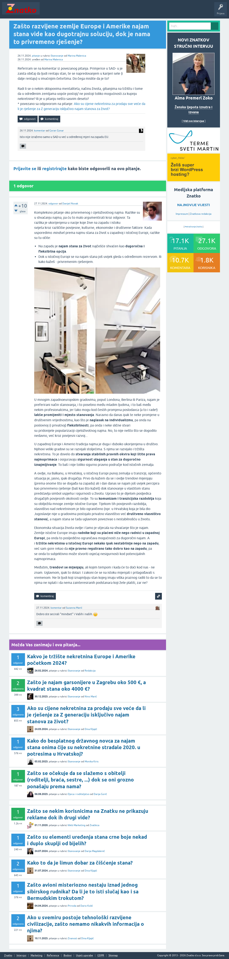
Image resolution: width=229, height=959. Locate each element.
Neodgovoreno (65, 11)
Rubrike (82, 11)
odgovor (53, 203)
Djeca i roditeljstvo (78, 794)
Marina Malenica (77, 55)
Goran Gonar (56, 130)
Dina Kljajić (91, 729)
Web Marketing (76, 825)
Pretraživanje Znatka (194, 227)
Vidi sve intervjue (193, 121)
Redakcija (90, 670)
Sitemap (113, 955)
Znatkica (94, 825)
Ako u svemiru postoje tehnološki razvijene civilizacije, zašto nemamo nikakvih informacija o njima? (85, 924)
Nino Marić (91, 696)
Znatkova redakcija (200, 213)
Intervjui (21, 955)
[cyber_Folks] (193, 151)
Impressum (182, 213)
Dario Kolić (86, 905)
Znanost (72, 938)
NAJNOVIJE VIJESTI (193, 205)
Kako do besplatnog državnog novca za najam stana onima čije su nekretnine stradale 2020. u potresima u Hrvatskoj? (83, 747)
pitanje (36, 55)
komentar (39, 130)
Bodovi (68, 955)
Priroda (72, 905)
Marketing (36, 955)
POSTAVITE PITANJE (103, 11)
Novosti (47, 11)
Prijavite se (24, 168)
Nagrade (148, 11)
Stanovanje (57, 55)
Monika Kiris (91, 761)
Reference (53, 955)
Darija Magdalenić (95, 851)
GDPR (100, 955)
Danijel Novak (70, 203)
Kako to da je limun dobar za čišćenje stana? (80, 863)
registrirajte (54, 168)
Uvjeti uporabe (84, 955)
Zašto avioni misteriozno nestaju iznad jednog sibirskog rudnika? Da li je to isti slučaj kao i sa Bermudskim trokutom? (83, 891)
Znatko (8, 955)
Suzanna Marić (74, 607)
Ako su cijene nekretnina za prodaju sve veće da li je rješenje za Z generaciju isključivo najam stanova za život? (86, 714)
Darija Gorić (100, 794)
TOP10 (135, 11)
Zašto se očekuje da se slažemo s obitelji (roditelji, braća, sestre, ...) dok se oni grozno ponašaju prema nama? (80, 779)
